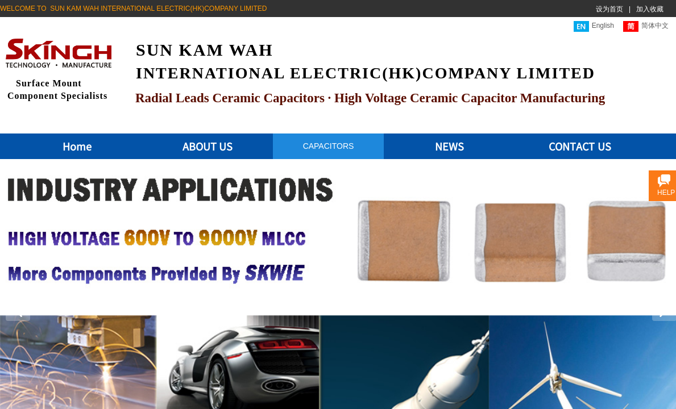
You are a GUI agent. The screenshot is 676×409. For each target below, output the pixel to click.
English (594, 26)
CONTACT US (580, 146)
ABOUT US (208, 146)
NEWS (449, 146)
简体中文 (646, 26)
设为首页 (609, 9)
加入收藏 (649, 9)
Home (77, 146)
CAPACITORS (328, 146)
